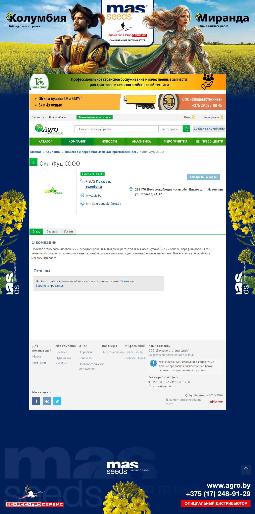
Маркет (37, 356)
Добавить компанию (209, 128)
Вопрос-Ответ (57, 117)
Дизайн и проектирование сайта (183, 402)
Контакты (85, 358)
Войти (124, 281)
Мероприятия (175, 141)
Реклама (61, 352)
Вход (187, 117)
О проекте (37, 117)
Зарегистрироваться (50, 285)
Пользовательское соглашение (91, 366)
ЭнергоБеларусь (113, 352)
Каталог (45, 141)
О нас (36, 231)
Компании (77, 141)
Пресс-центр (212, 141)
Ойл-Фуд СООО (153, 152)
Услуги (68, 231)
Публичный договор (63, 360)
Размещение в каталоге (94, 117)
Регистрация (211, 117)
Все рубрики (171, 129)
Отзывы (52, 231)
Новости (109, 141)
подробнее (198, 370)
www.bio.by (93, 195)
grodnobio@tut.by (108, 203)
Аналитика (141, 141)
